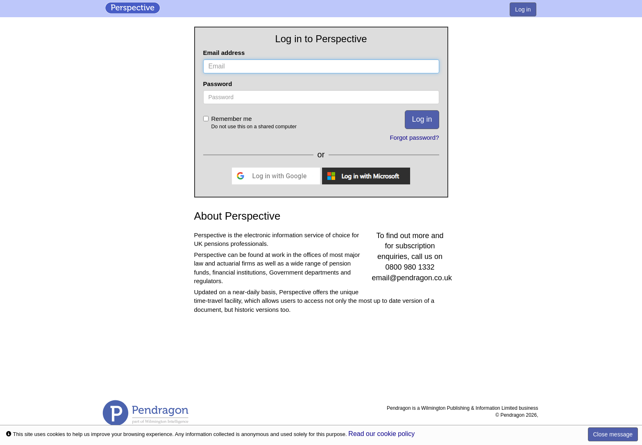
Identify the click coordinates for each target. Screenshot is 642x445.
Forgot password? (414, 137)
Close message (613, 434)
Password (217, 83)
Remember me (277, 122)
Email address (224, 52)
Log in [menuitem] (523, 9)
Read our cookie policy (381, 433)
